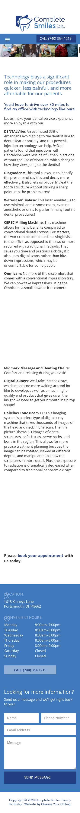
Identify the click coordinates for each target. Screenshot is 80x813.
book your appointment (40, 555)
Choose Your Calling (56, 804)
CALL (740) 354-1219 (30, 670)
